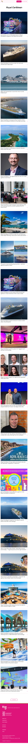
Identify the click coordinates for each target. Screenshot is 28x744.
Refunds (4, 726)
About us (4, 718)
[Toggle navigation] (26, 1)
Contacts (4, 720)
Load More (14, 699)
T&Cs (3, 731)
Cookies (4, 729)
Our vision (4, 722)
